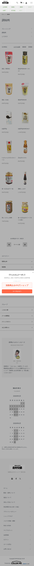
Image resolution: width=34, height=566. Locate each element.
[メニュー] (31, 2)
